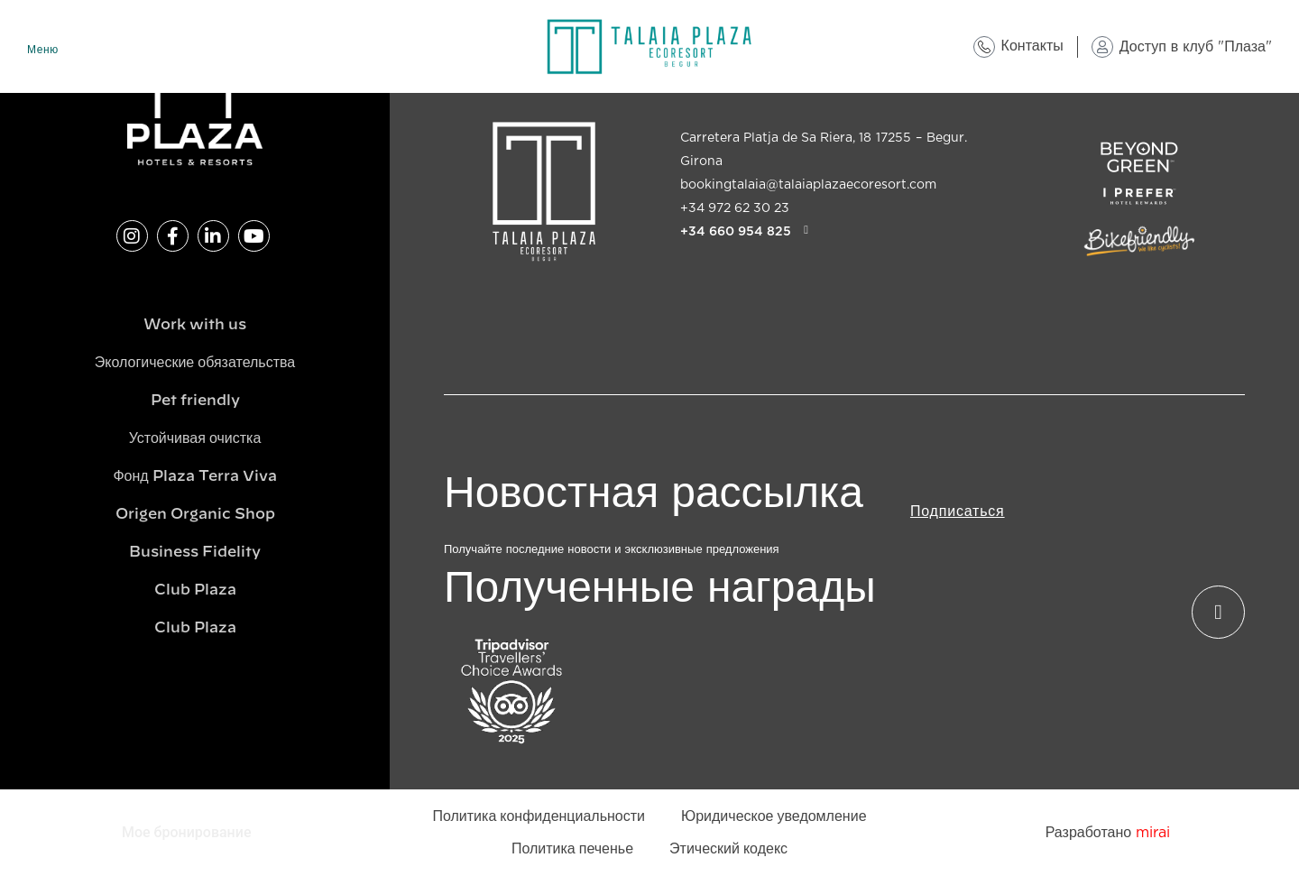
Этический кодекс (728, 849)
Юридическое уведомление (774, 816)
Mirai (1153, 832)
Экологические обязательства (195, 362)
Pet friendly (195, 400)
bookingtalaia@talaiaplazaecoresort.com (808, 185)
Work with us (194, 325)
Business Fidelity (195, 552)
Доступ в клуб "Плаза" (1195, 47)
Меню (43, 49)
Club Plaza (195, 590)
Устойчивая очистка (195, 438)
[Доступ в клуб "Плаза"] (1102, 47)
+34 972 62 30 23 (734, 208)
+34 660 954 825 (735, 231)
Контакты (1032, 46)
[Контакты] (984, 47)
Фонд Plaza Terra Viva (194, 476)
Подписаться (957, 511)
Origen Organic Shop (195, 514)
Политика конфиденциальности (538, 816)
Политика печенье (572, 849)
